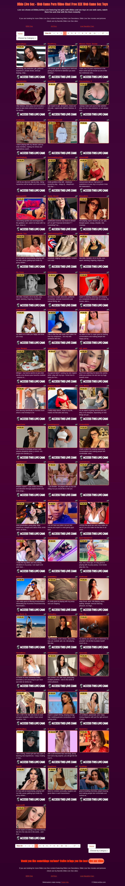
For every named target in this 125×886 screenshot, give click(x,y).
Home (20, 34)
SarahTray (51, 81)
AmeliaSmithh (21, 81)
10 (90, 33)
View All (48, 33)
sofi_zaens (83, 348)
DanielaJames (53, 538)
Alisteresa (83, 501)
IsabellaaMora (21, 729)
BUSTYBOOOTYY (85, 538)
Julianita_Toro (21, 233)
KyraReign (83, 766)
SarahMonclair (84, 272)
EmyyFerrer (52, 766)
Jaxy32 (18, 386)
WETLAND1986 (53, 501)
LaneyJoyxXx (53, 348)
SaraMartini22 (21, 501)
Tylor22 (19, 766)
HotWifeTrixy (21, 690)
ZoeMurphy (20, 120)
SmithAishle (52, 272)
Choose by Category (27, 38)
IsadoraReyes (21, 44)
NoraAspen (83, 690)
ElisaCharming (53, 690)
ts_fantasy (51, 729)
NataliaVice (83, 729)
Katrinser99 (20, 805)
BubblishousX (21, 462)
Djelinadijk (83, 653)
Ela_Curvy (20, 272)
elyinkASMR (83, 157)
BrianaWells (83, 196)
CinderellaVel (84, 424)
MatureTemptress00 (55, 120)
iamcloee (51, 462)
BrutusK (19, 577)
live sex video (96, 861)
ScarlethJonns (84, 310)
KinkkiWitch (52, 577)
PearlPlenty (52, 44)
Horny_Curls (84, 233)
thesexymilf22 (21, 196)
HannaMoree (20, 653)
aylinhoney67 (21, 310)
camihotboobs (84, 462)
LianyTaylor (52, 310)
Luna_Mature (84, 386)
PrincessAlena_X (85, 81)
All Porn (54, 26)
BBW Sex (29, 26)
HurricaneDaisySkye (55, 157)
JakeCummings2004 (55, 233)
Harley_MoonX (53, 196)
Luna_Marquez (21, 348)
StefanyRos (52, 614)
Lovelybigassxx (53, 424)
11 (94, 33)
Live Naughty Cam (87, 26)
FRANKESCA (52, 653)
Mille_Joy (82, 614)
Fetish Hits (65, 882)
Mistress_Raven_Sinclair (88, 44)
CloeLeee (19, 538)
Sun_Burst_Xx (21, 614)
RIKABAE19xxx (85, 120)
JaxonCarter (20, 424)
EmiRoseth (83, 577)
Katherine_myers (54, 386)
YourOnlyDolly (21, 157)
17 (103, 33)
